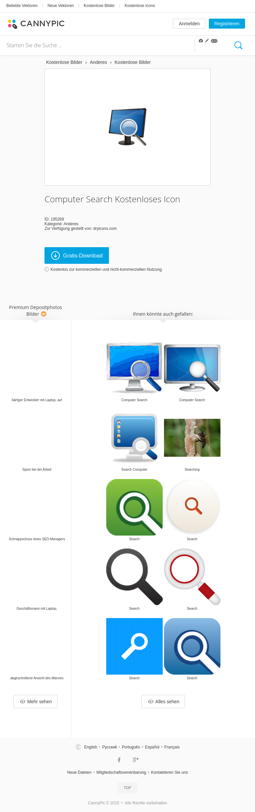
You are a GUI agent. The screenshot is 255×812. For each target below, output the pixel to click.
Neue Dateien (79, 772)
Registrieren (226, 23)
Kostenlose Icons (140, 5)
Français (172, 747)
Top (127, 788)
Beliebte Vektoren (22, 5)
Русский (109, 747)
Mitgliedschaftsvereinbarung (121, 772)
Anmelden (189, 23)
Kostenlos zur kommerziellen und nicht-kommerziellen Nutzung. (106, 269)
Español (152, 747)
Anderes (70, 224)
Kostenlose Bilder (99, 5)
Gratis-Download (77, 255)
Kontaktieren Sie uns (169, 772)
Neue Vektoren (60, 5)
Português (131, 747)
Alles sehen (163, 701)
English (90, 747)
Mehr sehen (36, 701)
